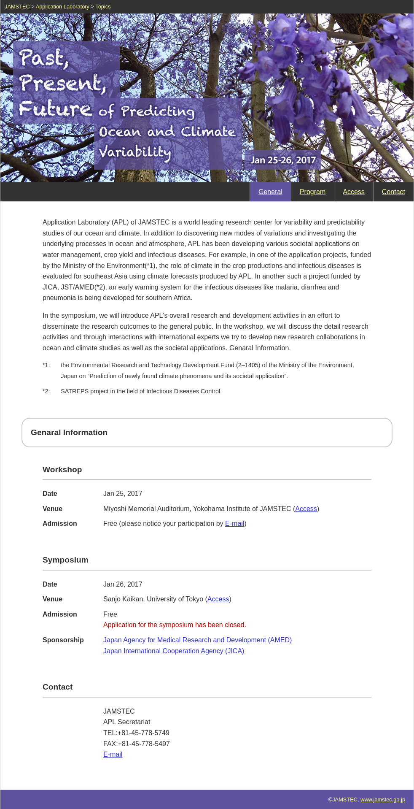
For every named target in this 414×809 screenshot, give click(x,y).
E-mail (234, 523)
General (270, 191)
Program (312, 191)
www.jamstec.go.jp (382, 799)
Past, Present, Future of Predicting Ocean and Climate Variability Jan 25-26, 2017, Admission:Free (207, 98)
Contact (393, 191)
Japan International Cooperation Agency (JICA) (173, 651)
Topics (102, 6)
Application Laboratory (62, 6)
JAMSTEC (17, 6)
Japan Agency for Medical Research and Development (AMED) (197, 640)
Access (354, 191)
